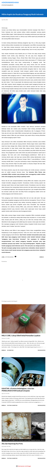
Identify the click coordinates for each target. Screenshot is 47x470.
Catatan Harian (9, 257)
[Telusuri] (41, 2)
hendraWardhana (10, 2)
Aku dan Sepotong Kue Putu (12, 444)
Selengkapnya (41, 350)
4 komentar (10, 350)
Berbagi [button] (42, 257)
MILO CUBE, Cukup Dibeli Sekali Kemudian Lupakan (21, 336)
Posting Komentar (12, 405)
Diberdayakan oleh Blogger (23, 466)
